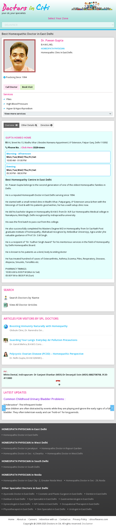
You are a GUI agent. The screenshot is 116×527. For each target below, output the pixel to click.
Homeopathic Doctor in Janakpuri (20, 448)
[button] (56, 384)
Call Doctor (11, 86)
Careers (32, 519)
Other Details (29, 125)
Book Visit (27, 86)
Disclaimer (87, 523)
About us (21, 519)
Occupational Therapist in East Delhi (80, 504)
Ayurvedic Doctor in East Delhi (18, 493)
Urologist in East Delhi (80, 509)
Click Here (27, 147)
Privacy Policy (80, 519)
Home (11, 519)
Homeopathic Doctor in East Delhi (20, 434)
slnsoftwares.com (98, 519)
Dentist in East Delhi (96, 493)
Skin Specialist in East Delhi (51, 509)
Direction (46, 125)
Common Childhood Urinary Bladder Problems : (34, 399)
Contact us (65, 519)
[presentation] (4, 408)
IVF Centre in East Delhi (46, 504)
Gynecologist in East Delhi (16, 504)
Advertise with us (48, 519)
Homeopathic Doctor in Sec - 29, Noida (85, 480)
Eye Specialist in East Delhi (43, 499)
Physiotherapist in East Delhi (18, 509)
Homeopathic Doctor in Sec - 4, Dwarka (23, 453)
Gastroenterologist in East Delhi (77, 499)
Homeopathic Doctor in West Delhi (65, 453)
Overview (11, 125)
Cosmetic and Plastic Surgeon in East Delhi (60, 493)
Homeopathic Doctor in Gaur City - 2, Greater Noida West (32, 480)
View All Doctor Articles (20, 304)
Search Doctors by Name (21, 297)
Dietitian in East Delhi (14, 499)
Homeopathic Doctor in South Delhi (21, 466)
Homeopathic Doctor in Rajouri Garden (62, 448)
